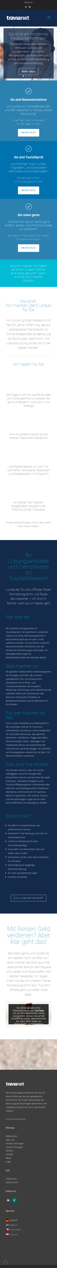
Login (8, 1161)
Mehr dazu (28, 74)
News (8, 1157)
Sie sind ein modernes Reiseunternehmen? (29, 38)
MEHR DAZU (28, 132)
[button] (5, 1262)
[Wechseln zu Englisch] (14, 1224)
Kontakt (9, 1154)
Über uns (10, 1139)
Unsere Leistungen (15, 1143)
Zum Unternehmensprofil (28, 898)
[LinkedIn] (30, 8)
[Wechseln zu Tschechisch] (14, 1229)
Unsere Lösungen (14, 1147)
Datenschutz (12, 1182)
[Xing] (26, 8)
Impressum (11, 1178)
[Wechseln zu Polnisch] (14, 1234)
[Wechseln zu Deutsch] (14, 1220)
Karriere (9, 1150)
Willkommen (11, 1136)
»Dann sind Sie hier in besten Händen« (30, 276)
